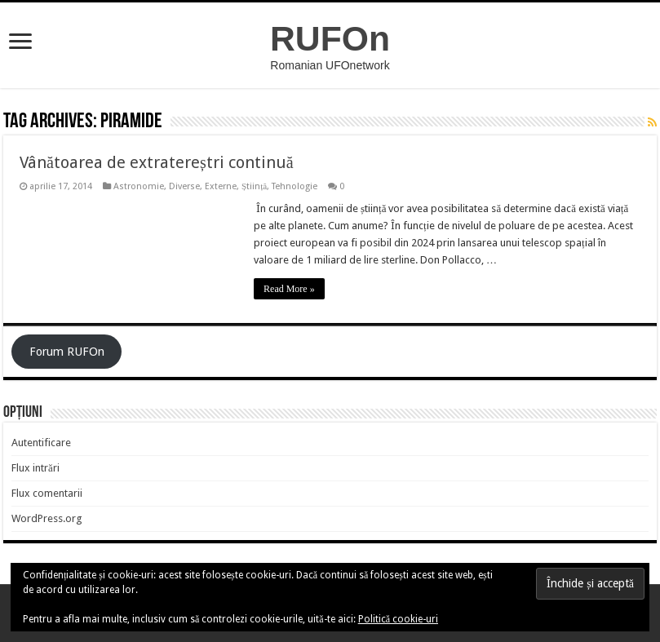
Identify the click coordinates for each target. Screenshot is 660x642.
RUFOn (330, 38)
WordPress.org (46, 518)
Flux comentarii (46, 493)
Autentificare (41, 442)
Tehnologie (294, 186)
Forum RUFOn (66, 351)
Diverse (184, 186)
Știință (254, 186)
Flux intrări (35, 468)
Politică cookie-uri (398, 619)
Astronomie (138, 186)
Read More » (289, 288)
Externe (221, 186)
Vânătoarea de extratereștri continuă (157, 162)
